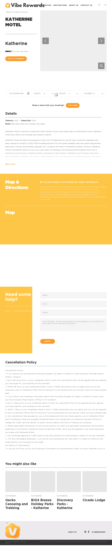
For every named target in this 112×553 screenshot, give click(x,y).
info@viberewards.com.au (24, 311)
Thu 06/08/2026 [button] (16, 93)
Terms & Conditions (12, 541)
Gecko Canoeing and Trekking (16, 504)
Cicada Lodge (94, 500)
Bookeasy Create (100, 541)
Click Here (72, 105)
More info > (10, 164)
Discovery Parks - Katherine (65, 504)
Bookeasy (78, 541)
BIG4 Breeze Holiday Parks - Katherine (42, 504)
